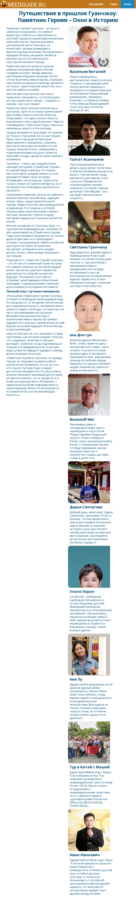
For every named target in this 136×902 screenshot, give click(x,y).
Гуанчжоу (37, 28)
